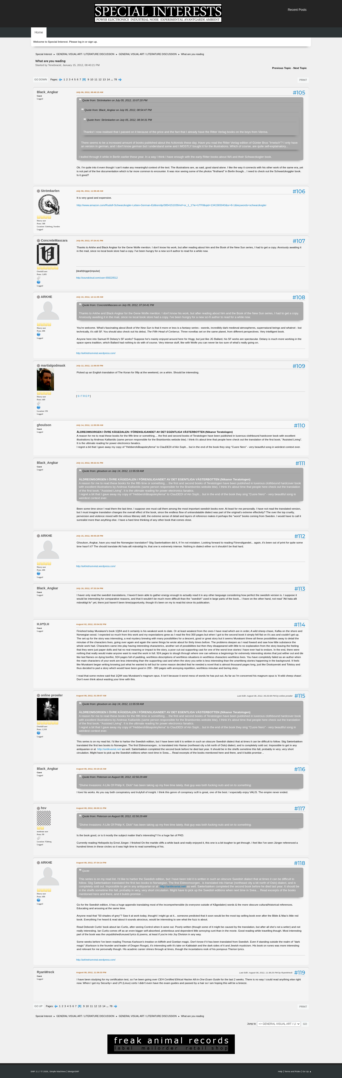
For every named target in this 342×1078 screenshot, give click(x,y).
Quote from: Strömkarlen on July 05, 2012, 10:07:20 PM (114, 100)
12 (100, 79)
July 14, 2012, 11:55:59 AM (89, 425)
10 (91, 79)
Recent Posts (297, 9)
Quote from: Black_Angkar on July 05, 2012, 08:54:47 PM (118, 109)
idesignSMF (73, 1071)
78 (115, 79)
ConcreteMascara (54, 240)
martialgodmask (53, 365)
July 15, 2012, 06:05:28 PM (89, 536)
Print (303, 80)
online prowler (52, 695)
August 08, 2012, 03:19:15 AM (91, 769)
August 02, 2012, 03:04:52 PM (91, 624)
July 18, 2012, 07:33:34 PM (89, 588)
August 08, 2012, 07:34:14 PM (91, 862)
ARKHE (46, 297)
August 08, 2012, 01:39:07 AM (91, 695)
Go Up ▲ (306, 1071)
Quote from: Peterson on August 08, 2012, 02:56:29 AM (114, 776)
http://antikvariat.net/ (109, 749)
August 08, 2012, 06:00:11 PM (91, 808)
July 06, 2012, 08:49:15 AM (89, 92)
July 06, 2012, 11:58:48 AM (89, 191)
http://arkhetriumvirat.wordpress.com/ (95, 353)
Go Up (38, 1006)
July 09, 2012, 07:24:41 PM (89, 240)
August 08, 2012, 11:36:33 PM (91, 972)
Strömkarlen (50, 191)
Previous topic (281, 68)
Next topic (300, 68)
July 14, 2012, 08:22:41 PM (89, 463)
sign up (92, 41)
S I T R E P (83, 396)
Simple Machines (57, 1071)
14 (108, 79)
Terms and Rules (292, 1071)
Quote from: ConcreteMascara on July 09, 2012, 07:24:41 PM (118, 305)
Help (280, 1071)
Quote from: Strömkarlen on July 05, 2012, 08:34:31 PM (119, 119)
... (112, 79)
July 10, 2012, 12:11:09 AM (89, 297)
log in (81, 41)
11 (95, 79)
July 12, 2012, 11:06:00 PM (89, 365)
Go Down (40, 79)
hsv (43, 808)
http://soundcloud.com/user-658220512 (97, 277)
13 (104, 79)
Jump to (251, 1023)
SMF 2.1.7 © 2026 (39, 1071)
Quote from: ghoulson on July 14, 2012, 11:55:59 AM (113, 470)
